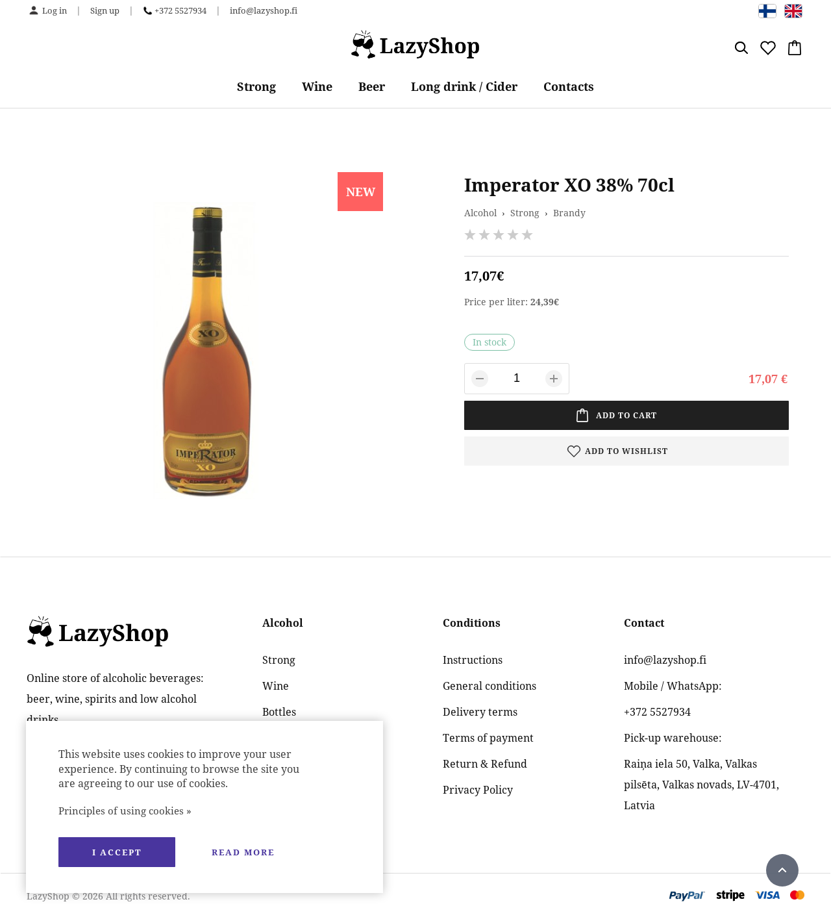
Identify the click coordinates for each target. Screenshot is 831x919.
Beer (371, 86)
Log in (54, 10)
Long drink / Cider (464, 86)
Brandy (569, 213)
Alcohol (480, 213)
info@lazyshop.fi (263, 10)
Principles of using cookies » (125, 810)
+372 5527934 (180, 10)
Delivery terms (480, 712)
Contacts (568, 86)
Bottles (279, 712)
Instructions (472, 660)
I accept (117, 852)
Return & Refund (485, 764)
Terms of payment (488, 738)
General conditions (489, 686)
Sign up (104, 10)
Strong (256, 86)
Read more (243, 852)
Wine (317, 86)
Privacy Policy (478, 790)
